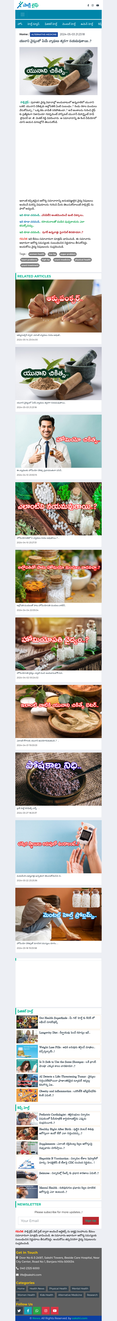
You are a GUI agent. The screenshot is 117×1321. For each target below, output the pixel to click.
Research (92, 1295)
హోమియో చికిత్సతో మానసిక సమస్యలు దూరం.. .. (37, 943)
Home (21, 1288)
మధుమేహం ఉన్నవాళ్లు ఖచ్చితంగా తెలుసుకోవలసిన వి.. (39, 876)
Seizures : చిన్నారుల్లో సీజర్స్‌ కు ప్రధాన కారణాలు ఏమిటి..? (69, 1174)
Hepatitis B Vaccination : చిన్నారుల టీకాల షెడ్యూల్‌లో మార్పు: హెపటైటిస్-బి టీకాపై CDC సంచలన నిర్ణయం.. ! (68, 1161)
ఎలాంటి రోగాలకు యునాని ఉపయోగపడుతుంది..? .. (38, 740)
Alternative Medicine (70, 1295)
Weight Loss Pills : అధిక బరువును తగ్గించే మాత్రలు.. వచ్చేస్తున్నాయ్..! (67, 1050)
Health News (37, 1288)
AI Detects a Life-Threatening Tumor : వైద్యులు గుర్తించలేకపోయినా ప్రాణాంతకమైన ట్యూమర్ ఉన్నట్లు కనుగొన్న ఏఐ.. (67, 1081)
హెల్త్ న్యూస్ (33, 24)
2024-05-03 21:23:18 (72, 34)
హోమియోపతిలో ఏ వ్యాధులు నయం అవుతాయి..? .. (38, 538)
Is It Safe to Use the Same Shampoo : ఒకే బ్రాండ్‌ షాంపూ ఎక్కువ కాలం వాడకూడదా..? (67, 1065)
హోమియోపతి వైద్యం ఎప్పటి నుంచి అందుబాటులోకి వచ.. (40, 673)
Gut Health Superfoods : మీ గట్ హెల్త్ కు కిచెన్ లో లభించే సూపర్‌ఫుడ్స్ (67, 1021)
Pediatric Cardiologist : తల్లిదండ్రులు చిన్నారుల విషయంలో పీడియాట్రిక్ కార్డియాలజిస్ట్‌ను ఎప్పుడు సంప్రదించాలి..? (64, 1119)
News (36, 1318)
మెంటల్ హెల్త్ (68, 24)
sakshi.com (80, 1318)
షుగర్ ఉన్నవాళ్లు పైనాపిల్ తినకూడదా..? (63, 232)
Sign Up (90, 1220)
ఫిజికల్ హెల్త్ (51, 24)
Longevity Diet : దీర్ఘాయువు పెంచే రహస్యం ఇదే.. (65, 1033)
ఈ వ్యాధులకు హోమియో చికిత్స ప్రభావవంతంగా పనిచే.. (39, 470)
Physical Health (58, 1288)
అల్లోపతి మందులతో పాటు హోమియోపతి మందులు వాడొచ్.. (41, 605)
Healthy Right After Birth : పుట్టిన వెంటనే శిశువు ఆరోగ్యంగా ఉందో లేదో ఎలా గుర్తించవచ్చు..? (66, 1132)
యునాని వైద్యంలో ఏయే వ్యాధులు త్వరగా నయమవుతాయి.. (41, 402)
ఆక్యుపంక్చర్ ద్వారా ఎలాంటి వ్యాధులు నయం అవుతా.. (39, 335)
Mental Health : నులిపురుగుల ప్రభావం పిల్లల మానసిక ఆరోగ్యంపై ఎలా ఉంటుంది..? (67, 1191)
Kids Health (46, 1295)
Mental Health (80, 1288)
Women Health (26, 1295)
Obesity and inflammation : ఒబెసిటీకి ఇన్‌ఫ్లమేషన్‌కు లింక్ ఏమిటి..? (67, 1094)
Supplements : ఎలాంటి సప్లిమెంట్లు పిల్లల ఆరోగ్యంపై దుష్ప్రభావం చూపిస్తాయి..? (65, 1147)
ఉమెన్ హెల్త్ (87, 24)
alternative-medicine (44, 34)
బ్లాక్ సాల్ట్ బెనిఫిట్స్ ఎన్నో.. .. (28, 808)
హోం (20, 24)
